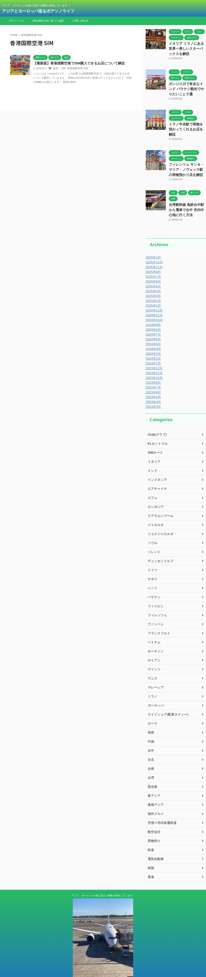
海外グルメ (155, 800)
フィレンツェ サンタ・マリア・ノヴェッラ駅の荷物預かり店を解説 (187, 159)
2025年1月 (152, 292)
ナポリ (152, 565)
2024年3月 (152, 340)
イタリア (153, 448)
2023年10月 (153, 364)
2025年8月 (152, 258)
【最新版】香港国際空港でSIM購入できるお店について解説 (76, 63)
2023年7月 (152, 374)
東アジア (153, 782)
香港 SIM (59, 68)
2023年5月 (152, 383)
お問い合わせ (80, 20)
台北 (150, 746)
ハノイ (152, 574)
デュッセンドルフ (159, 547)
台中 (150, 737)
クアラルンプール (159, 502)
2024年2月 (152, 345)
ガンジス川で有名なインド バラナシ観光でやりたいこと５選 (187, 86)
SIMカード (154, 439)
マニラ (152, 665)
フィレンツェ (156, 601)
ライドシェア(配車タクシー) (165, 701)
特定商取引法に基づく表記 (48, 20)
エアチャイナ (156, 475)
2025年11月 (153, 253)
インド (152, 457)
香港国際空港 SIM (75, 68)
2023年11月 (153, 359)
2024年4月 (152, 335)
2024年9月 (152, 311)
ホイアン (153, 647)
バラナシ (153, 583)
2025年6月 (152, 268)
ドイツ (152, 556)
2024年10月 (153, 306)
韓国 (150, 854)
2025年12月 (153, 249)
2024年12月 (153, 297)
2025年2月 (152, 287)
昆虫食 (152, 773)
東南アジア (155, 791)
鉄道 (150, 836)
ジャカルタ (155, 511)
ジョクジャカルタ (159, 520)
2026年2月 (152, 244)
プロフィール (16, 20)
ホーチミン (155, 637)
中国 (150, 728)
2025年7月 (152, 263)
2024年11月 (153, 302)
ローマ (152, 710)
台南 (150, 755)
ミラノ (152, 683)
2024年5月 (152, 330)
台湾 (150, 764)
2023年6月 (152, 379)
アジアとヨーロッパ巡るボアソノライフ (40, 11)
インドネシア (156, 466)
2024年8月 (152, 316)
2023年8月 (152, 369)
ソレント (153, 538)
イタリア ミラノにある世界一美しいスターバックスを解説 (187, 48)
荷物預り (153, 827)
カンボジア (155, 493)
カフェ (152, 484)
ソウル (152, 529)
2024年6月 (152, 326)
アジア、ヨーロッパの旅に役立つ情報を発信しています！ (103, 882)
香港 (150, 863)
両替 (150, 719)
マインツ (153, 656)
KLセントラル (156, 430)
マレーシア (155, 674)
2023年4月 (152, 388)
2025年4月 (152, 278)
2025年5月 (152, 273)
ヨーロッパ (155, 692)
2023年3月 (152, 393)
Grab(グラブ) (156, 421)
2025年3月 (152, 282)
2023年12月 (153, 355)
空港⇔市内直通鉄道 (160, 809)
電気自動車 (155, 845)
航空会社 (153, 818)
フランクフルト (157, 619)
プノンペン (155, 610)
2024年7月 (152, 321)
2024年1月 (152, 350)
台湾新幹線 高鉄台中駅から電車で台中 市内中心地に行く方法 (186, 197)
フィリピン (155, 592)
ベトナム (153, 628)
